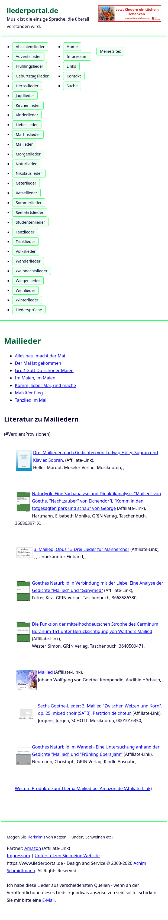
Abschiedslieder (30, 46)
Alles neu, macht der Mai (40, 356)
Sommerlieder (29, 202)
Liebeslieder (27, 124)
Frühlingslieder (29, 66)
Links (71, 66)
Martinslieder (28, 134)
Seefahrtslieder (30, 212)
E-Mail (48, 900)
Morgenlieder (28, 154)
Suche (72, 85)
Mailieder (24, 144)
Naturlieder (26, 163)
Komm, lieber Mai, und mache (45, 385)
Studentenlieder (30, 222)
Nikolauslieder (29, 173)
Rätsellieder (26, 192)
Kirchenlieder (28, 105)
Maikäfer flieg (29, 393)
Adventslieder (28, 56)
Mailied (45, 672)
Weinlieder (25, 290)
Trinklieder (25, 241)
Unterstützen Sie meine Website (67, 856)
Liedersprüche (29, 309)
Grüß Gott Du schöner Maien (44, 370)
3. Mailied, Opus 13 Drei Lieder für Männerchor (81, 549)
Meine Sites (110, 51)
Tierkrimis (36, 837)
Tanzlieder (25, 232)
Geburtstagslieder (32, 76)
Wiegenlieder (28, 280)
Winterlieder (27, 299)
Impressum (77, 56)
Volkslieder (26, 251)
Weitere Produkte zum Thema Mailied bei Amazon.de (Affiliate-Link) (83, 788)
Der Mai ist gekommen (38, 363)
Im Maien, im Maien (35, 378)
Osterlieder (26, 183)
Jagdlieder (25, 95)
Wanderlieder (28, 261)
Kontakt (74, 76)
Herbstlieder (27, 85)
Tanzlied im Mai (30, 400)
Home (72, 46)
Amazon (32, 848)
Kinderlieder (27, 114)
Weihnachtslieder (31, 270)
